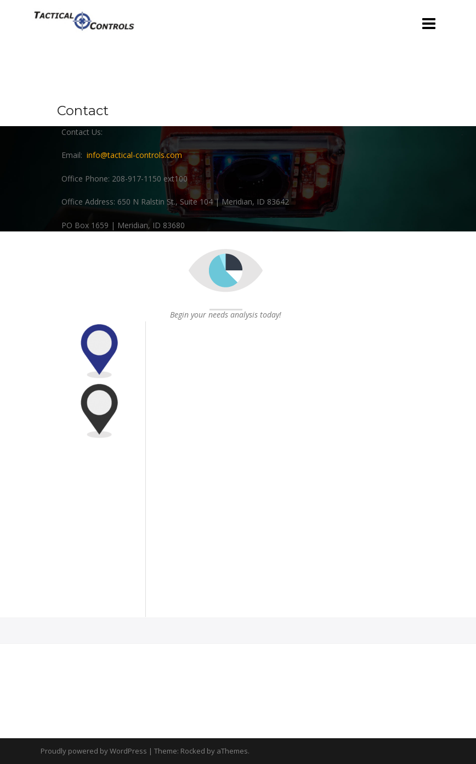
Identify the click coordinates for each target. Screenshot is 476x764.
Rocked (192, 751)
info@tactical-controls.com (134, 155)
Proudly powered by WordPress (94, 751)
